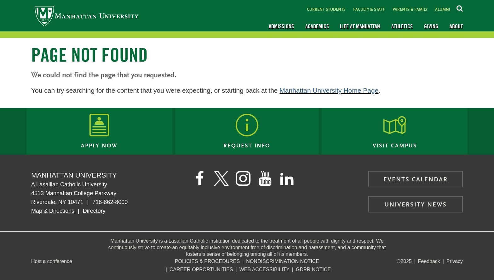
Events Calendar (415, 180)
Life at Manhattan (360, 26)
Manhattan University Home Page (328, 90)
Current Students (326, 10)
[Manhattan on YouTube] (265, 178)
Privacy (454, 261)
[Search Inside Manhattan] (460, 7)
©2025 (404, 261)
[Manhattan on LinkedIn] (287, 178)
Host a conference (51, 261)
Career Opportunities (201, 269)
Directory (94, 211)
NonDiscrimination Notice (282, 261)
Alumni (442, 10)
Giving (431, 26)
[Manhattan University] (86, 16)
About (456, 26)
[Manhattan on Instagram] (243, 178)
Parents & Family (410, 10)
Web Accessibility (264, 269)
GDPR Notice (313, 269)
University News (415, 205)
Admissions (281, 26)
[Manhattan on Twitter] (221, 178)
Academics (317, 26)
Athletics (402, 26)
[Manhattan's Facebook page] (199, 178)
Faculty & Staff (369, 10)
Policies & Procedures (207, 261)
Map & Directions (52, 211)
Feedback (429, 261)
